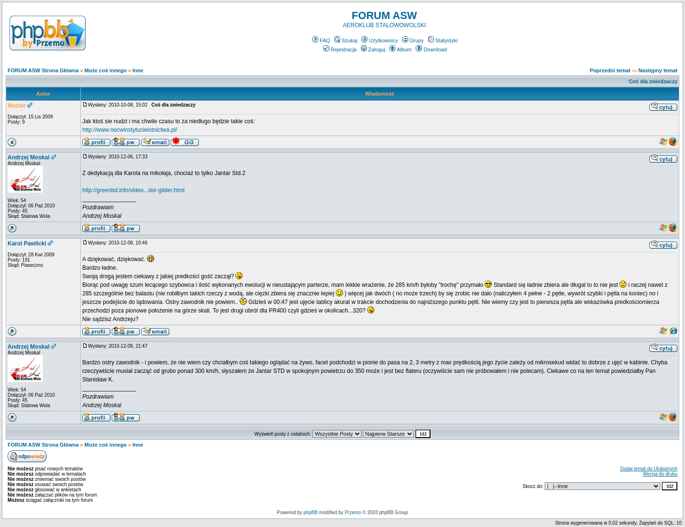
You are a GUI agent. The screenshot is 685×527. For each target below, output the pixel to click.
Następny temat (657, 70)
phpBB (310, 512)
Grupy (413, 40)
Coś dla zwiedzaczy (653, 81)
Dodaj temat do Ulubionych (648, 468)
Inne (137, 70)
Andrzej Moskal (28, 157)
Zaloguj (373, 49)
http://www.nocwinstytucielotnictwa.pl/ (129, 130)
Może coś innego (106, 70)
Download (431, 49)
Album (400, 49)
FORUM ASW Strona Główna (43, 70)
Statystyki (443, 40)
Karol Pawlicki (27, 243)
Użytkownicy (380, 40)
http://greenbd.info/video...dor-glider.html (133, 190)
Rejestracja (340, 49)
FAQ (321, 40)
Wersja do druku (660, 474)
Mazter (17, 105)
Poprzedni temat (610, 70)
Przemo (353, 512)
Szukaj (345, 40)
